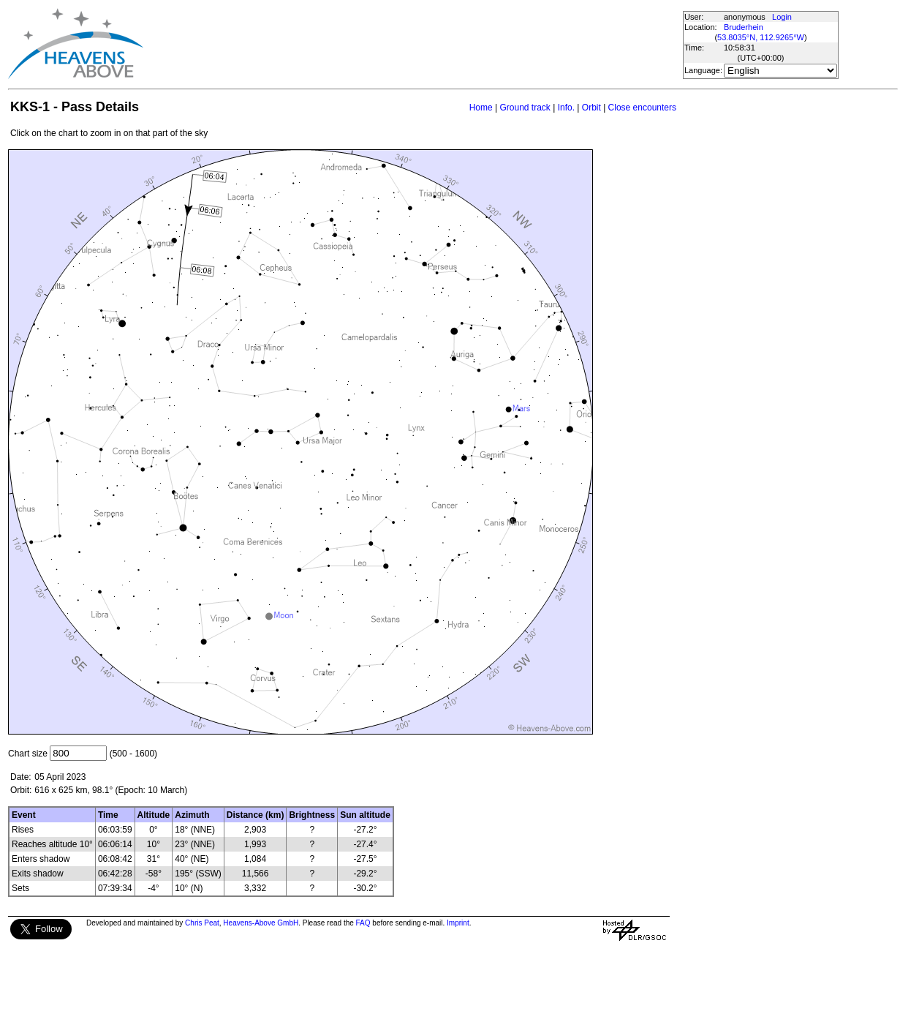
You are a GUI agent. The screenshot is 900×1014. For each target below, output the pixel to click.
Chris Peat (202, 923)
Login (782, 16)
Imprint (458, 923)
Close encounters (642, 107)
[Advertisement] (412, 44)
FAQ (363, 923)
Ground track (524, 107)
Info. (566, 107)
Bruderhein (743, 27)
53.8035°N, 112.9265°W (760, 37)
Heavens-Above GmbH (260, 923)
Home (481, 107)
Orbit (591, 107)
